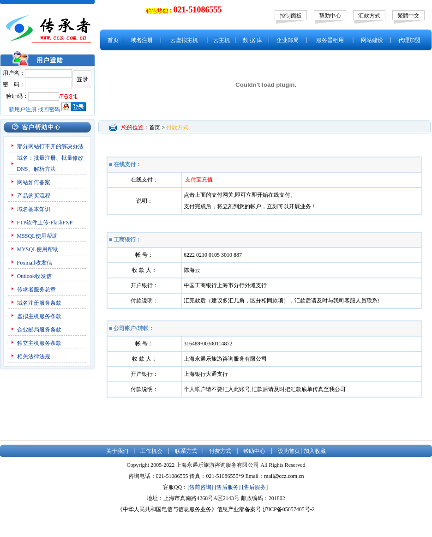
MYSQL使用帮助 (38, 249)
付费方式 (220, 451)
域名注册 (142, 40)
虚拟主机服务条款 (40, 316)
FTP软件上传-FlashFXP (45, 222)
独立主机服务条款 (39, 343)
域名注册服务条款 (39, 303)
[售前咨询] (200, 487)
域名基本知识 (33, 209)
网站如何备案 (33, 182)
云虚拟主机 (184, 40)
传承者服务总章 (36, 289)
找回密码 (49, 109)
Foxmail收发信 (34, 262)
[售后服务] (227, 487)
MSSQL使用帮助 (37, 236)
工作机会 (151, 451)
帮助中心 (330, 15)
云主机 (221, 40)
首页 (113, 40)
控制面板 (291, 15)
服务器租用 (330, 40)
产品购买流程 (33, 196)
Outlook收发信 (34, 276)
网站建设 (372, 40)
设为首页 (289, 451)
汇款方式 (369, 15)
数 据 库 (252, 40)
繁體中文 (408, 15)
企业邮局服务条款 (39, 329)
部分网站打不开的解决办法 (50, 146)
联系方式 (186, 451)
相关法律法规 (33, 356)
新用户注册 (22, 109)
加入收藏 (315, 451)
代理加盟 (409, 40)
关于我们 (117, 451)
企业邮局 (287, 40)
